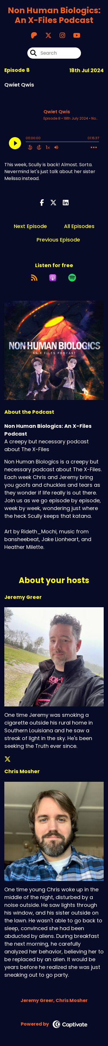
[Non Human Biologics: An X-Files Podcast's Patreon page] (34, 35)
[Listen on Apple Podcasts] (52, 278)
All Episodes (79, 226)
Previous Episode (58, 239)
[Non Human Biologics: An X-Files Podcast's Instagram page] (59, 35)
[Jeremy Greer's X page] (11, 759)
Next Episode (30, 226)
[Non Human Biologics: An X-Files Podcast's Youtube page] (73, 35)
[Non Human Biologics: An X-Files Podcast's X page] (45, 35)
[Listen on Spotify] (72, 278)
